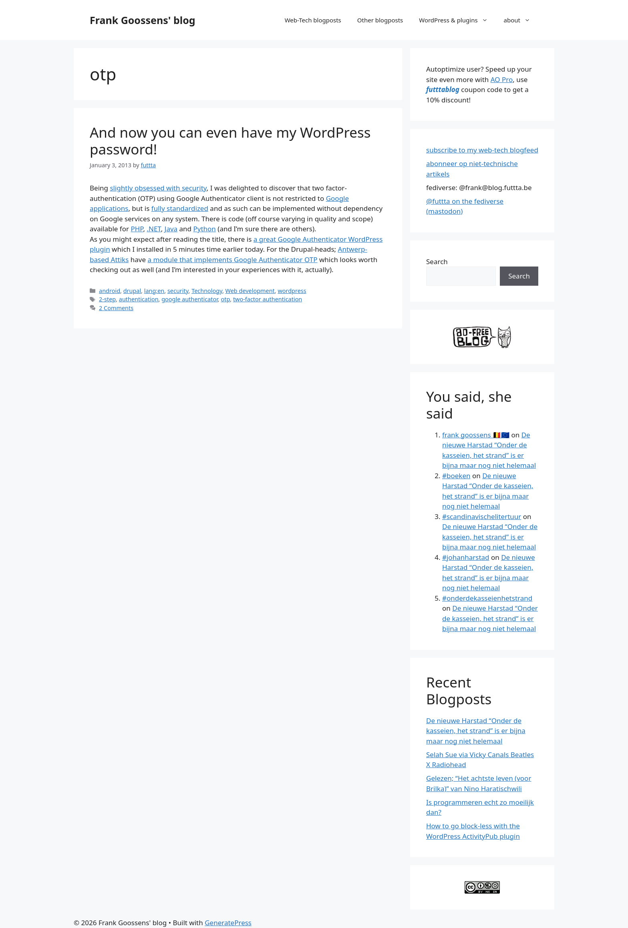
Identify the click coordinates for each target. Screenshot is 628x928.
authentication (139, 299)
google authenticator (189, 299)
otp (225, 299)
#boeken (456, 475)
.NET (154, 228)
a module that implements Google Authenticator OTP (232, 259)
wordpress (292, 291)
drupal (132, 291)
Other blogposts (380, 20)
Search (437, 261)
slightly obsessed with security (158, 187)
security (178, 291)
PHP (137, 228)
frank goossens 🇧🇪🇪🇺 (475, 434)
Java (171, 228)
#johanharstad (465, 557)
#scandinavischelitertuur (481, 516)
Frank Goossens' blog (142, 20)
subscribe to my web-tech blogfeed (482, 149)
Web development (250, 291)
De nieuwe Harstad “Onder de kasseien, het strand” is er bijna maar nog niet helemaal (489, 536)
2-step (107, 299)
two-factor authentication (267, 299)
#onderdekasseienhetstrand (487, 598)
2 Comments (116, 308)
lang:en (154, 291)
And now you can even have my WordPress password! (230, 140)
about (521, 20)
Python (204, 228)
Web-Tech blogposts (313, 20)
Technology (206, 291)
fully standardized (179, 208)
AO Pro (502, 79)
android (109, 291)
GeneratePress (228, 922)
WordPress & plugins (457, 20)
